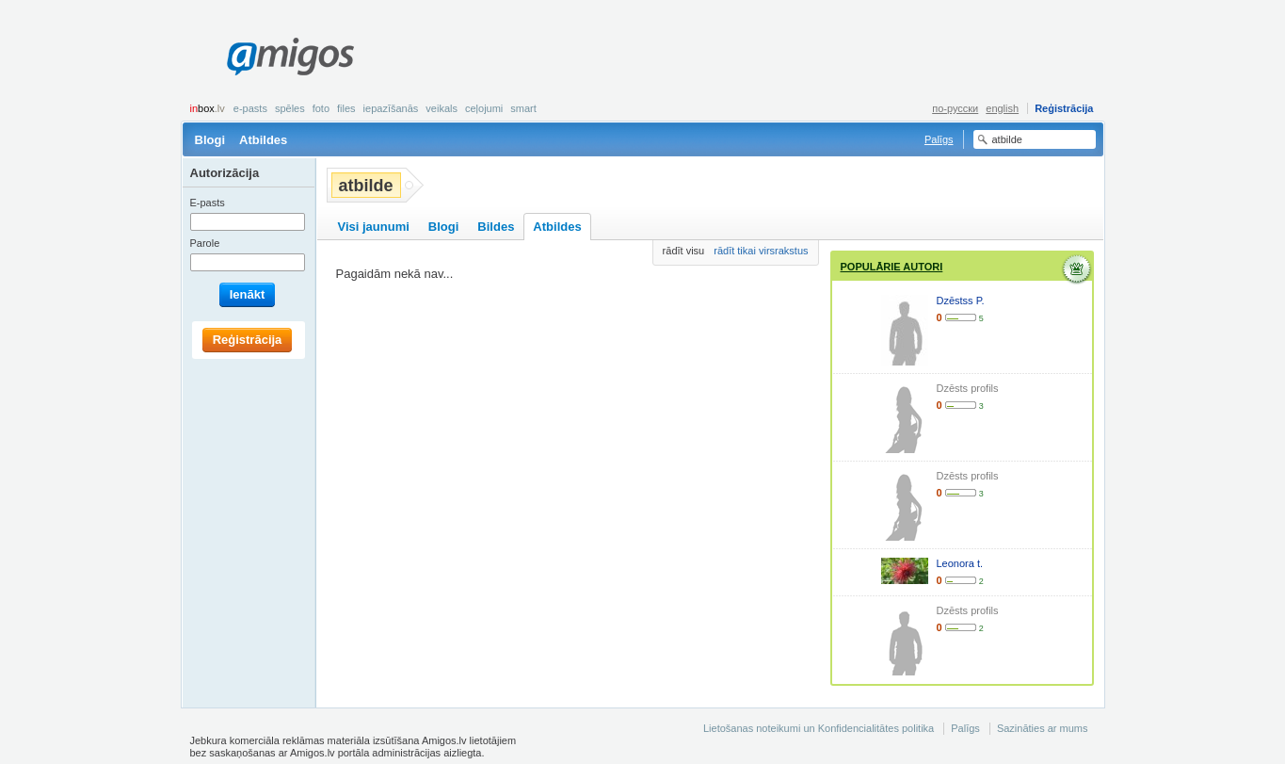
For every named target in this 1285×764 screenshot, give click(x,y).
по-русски (955, 108)
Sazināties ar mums (1042, 728)
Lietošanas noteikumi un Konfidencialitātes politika (818, 728)
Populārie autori (892, 266)
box (207, 108)
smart (523, 108)
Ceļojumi (484, 108)
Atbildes (263, 140)
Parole (205, 243)
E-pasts (250, 108)
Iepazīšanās (391, 108)
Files (346, 108)
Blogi (210, 140)
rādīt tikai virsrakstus (761, 250)
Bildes (495, 226)
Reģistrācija (1064, 108)
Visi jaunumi (374, 226)
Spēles (290, 108)
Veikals (442, 108)
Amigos (290, 56)
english (1002, 108)
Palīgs (939, 139)
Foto (321, 108)
